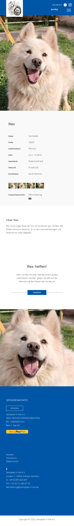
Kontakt (10, 454)
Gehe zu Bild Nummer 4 (39, 106)
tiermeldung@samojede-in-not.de (22, 487)
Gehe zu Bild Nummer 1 (31, 106)
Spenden (14, 408)
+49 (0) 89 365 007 (18, 479)
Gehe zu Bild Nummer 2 (34, 106)
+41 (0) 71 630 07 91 (20, 483)
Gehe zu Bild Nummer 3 (37, 106)
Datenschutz (12, 461)
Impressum (11, 458)
